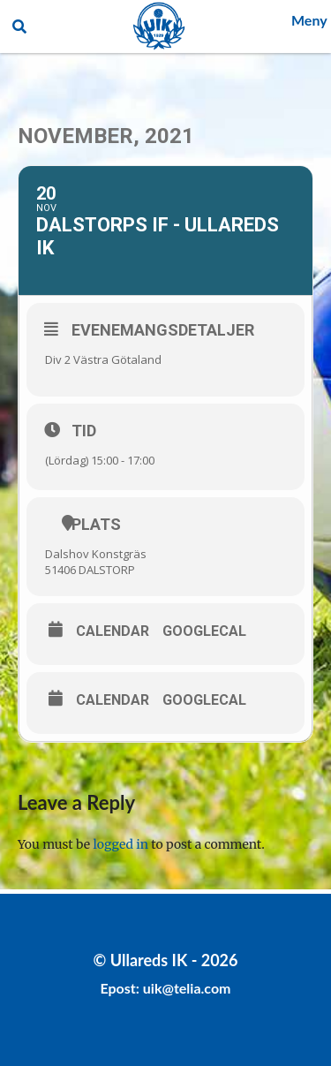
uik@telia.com (187, 987)
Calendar (112, 631)
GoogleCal (204, 631)
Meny (309, 19)
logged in (121, 844)
